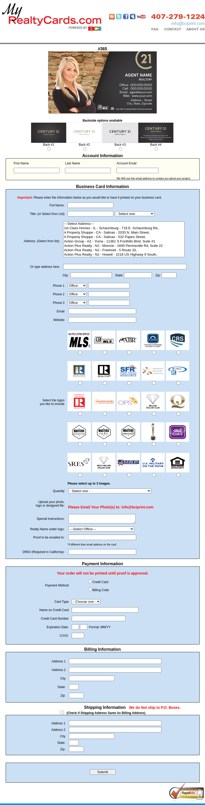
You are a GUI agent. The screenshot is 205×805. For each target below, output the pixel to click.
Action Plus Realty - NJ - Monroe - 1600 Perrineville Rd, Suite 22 (123, 246)
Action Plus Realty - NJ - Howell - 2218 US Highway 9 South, (123, 255)
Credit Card (100, 583)
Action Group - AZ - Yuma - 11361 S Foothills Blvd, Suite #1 (123, 241)
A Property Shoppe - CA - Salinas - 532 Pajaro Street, (123, 237)
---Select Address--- (123, 224)
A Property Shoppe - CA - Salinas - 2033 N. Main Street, (123, 232)
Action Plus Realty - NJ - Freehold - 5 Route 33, (123, 250)
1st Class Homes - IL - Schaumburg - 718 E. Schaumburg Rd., (123, 228)
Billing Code (100, 591)
